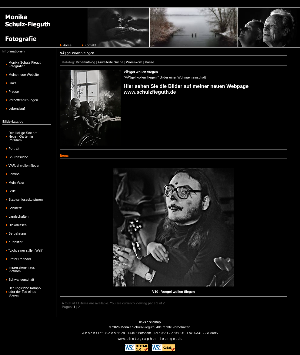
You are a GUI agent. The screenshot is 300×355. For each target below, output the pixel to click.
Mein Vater (16, 182)
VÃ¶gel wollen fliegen (24, 165)
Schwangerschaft (21, 279)
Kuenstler (15, 242)
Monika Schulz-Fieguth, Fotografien (25, 64)
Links (12, 83)
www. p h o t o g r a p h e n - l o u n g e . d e (150, 338)
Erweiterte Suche (110, 62)
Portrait (13, 148)
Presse (13, 91)
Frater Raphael (19, 259)
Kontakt (90, 45)
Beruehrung (17, 233)
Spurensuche (18, 157)
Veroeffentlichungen (23, 100)
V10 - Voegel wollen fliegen (173, 291)
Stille (12, 191)
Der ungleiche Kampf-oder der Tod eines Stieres (24, 291)
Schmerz (15, 208)
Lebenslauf (16, 108)
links (142, 322)
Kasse (149, 62)
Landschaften (18, 216)
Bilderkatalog (85, 62)
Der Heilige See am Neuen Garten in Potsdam (22, 136)
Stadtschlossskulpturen (25, 199)
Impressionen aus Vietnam (21, 269)
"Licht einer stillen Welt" (25, 250)
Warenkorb (134, 62)
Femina (14, 174)
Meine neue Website (23, 74)
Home (67, 45)
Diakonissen (17, 225)
